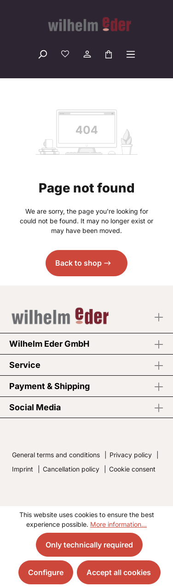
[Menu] (131, 54)
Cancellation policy (71, 469)
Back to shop (78, 263)
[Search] (42, 54)
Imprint (22, 469)
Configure (45, 572)
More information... (118, 524)
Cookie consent (132, 469)
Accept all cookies (118, 572)
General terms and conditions (56, 455)
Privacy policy (131, 455)
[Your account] (86, 54)
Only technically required (89, 544)
